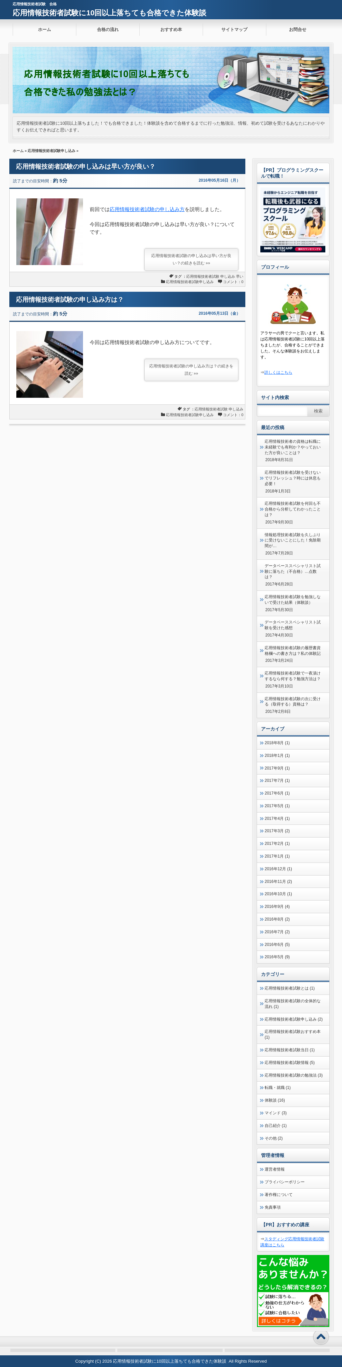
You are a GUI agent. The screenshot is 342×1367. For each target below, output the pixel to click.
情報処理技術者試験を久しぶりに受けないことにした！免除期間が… (293, 540)
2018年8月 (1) (277, 743)
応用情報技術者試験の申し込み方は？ (70, 299)
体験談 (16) (275, 1100)
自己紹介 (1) (276, 1125)
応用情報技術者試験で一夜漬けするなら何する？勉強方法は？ (293, 676)
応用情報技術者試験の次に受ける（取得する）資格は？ (293, 702)
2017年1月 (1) (277, 856)
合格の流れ (108, 29)
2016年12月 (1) (278, 869)
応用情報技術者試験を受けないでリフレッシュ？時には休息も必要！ (293, 478)
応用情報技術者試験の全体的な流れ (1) (293, 1004)
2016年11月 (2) (278, 881)
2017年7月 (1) (277, 780)
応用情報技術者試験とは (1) (290, 988)
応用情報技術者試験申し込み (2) (294, 1019)
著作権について (279, 1194)
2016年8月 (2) (277, 919)
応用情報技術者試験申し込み (51, 151)
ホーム (44, 29)
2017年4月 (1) (277, 818)
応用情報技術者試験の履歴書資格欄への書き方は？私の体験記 (293, 650)
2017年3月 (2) (277, 831)
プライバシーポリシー (285, 1182)
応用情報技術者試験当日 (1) (290, 1050)
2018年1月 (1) (277, 755)
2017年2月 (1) (277, 843)
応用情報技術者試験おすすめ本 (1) (293, 1034)
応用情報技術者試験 (202, 276)
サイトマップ (234, 29)
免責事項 (273, 1207)
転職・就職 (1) (278, 1087)
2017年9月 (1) (277, 768)
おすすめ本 (171, 29)
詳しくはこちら (278, 372)
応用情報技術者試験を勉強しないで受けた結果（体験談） (293, 599)
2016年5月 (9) (277, 957)
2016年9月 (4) (277, 906)
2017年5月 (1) (277, 806)
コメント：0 (233, 282)
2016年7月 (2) (277, 932)
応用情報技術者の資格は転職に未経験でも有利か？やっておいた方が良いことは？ (293, 447)
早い (239, 276)
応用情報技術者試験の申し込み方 (147, 209)
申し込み (227, 276)
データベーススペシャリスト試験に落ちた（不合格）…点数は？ (293, 571)
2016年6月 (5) (277, 944)
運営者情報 (275, 1169)
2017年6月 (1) (277, 793)
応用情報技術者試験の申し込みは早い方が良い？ (85, 166)
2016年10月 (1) (278, 894)
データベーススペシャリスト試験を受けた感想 (293, 625)
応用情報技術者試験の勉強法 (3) (294, 1075)
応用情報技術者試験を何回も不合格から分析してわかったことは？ (293, 509)
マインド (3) (276, 1113)
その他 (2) (274, 1138)
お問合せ (297, 29)
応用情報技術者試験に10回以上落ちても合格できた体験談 (109, 13)
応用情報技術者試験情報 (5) (290, 1062)
